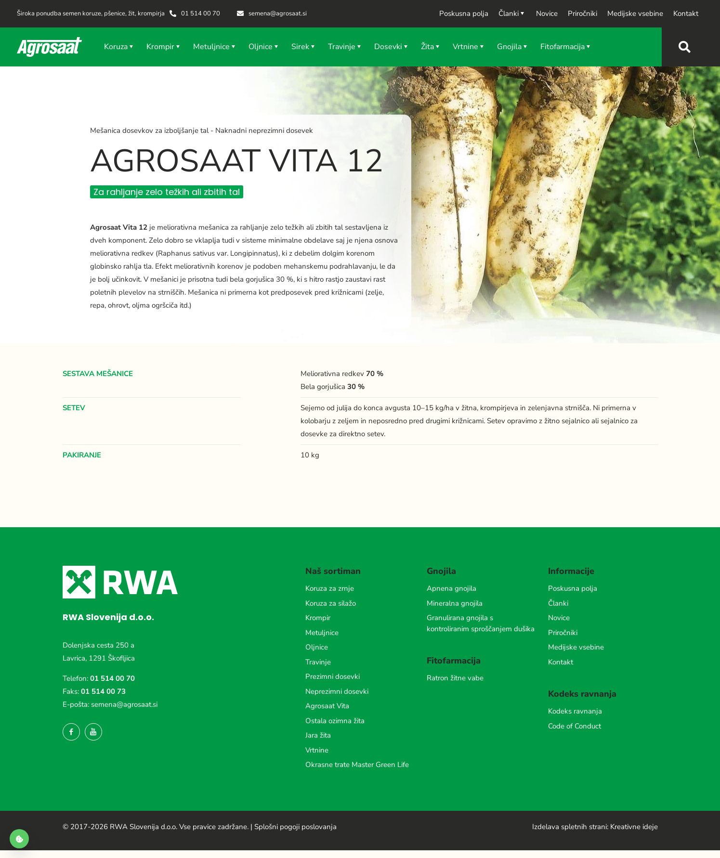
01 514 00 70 (112, 678)
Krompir (317, 618)
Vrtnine (316, 750)
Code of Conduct (574, 726)
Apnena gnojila (451, 588)
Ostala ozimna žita (335, 721)
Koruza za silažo (330, 603)
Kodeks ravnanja (575, 711)
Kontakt (560, 662)
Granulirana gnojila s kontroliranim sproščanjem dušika (481, 623)
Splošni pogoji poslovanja (295, 827)
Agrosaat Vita (327, 706)
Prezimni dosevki (332, 676)
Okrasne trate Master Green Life (357, 764)
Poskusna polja (572, 588)
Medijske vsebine (576, 647)
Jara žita (318, 735)
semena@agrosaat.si (124, 704)
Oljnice (316, 647)
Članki (558, 603)
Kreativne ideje (634, 827)
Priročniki (562, 632)
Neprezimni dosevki (336, 691)
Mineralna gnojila (455, 603)
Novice (559, 618)
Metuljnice (322, 632)
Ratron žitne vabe (455, 678)
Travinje (318, 662)
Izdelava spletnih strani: (570, 827)
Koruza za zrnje (329, 588)
